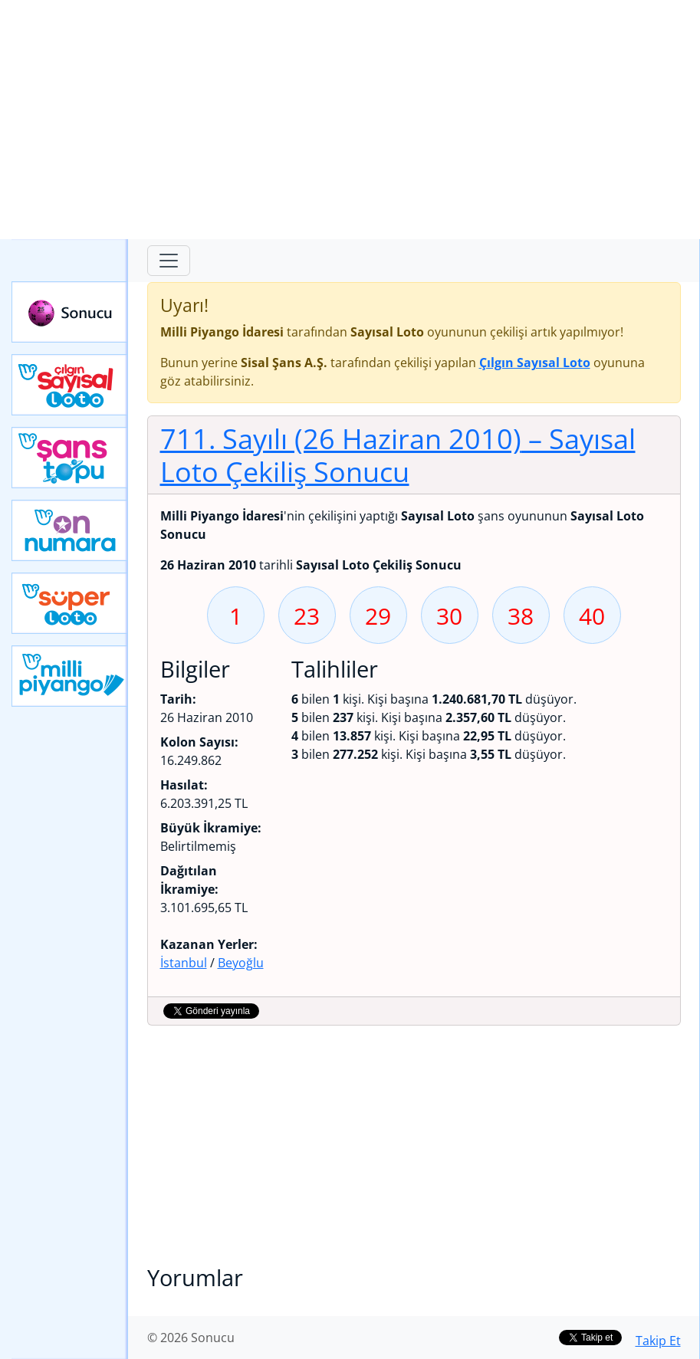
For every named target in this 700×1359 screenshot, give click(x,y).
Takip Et (658, 1340)
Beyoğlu (241, 962)
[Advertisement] (350, 119)
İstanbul (183, 962)
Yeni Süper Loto (70, 603)
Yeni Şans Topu (70, 457)
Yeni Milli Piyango (70, 676)
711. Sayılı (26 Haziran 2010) (398, 455)
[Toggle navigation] (168, 260)
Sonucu (70, 312)
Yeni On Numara (70, 530)
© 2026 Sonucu (191, 1337)
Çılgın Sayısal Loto (70, 384)
